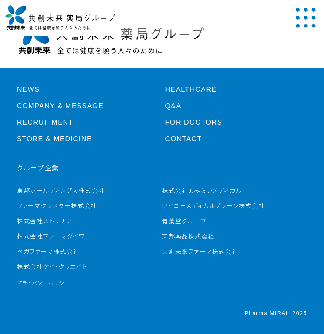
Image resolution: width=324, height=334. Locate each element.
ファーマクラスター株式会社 (57, 206)
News (28, 89)
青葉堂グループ (184, 221)
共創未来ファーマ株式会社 (200, 251)
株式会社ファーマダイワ (51, 236)
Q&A (173, 106)
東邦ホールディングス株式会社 (61, 190)
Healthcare (191, 89)
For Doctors (194, 122)
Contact (183, 138)
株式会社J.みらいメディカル (202, 190)
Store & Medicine (54, 138)
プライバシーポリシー (43, 283)
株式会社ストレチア (45, 221)
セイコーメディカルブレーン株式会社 (213, 206)
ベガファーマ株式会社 (48, 251)
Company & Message (60, 106)
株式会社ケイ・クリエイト (52, 266)
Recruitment (45, 122)
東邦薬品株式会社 (188, 236)
